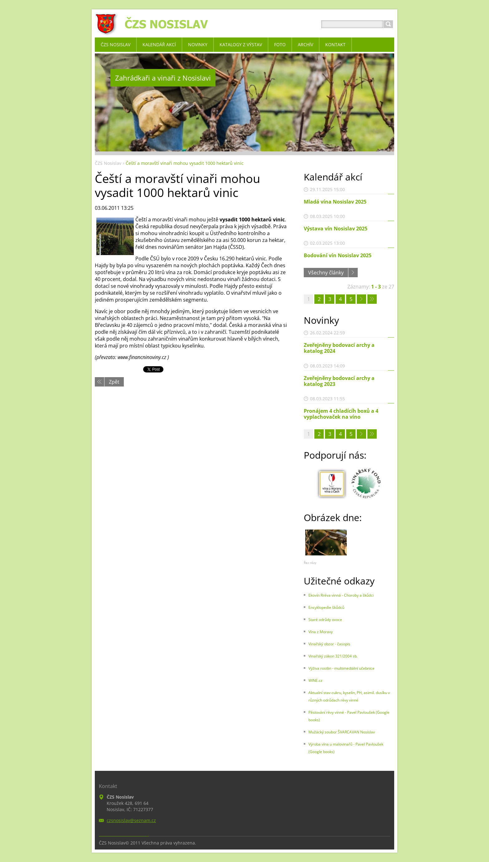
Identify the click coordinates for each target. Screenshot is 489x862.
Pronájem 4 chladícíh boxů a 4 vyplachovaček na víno (341, 413)
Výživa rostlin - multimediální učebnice (341, 668)
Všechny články (326, 272)
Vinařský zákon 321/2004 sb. (333, 656)
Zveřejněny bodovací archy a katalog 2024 (339, 348)
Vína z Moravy (320, 631)
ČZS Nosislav (108, 163)
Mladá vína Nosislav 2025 (335, 201)
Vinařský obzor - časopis (329, 644)
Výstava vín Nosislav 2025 (335, 228)
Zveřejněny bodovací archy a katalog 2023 (339, 381)
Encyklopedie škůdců (326, 607)
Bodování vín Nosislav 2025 (337, 255)
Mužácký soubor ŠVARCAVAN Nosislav (341, 732)
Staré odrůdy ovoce (325, 619)
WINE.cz (315, 680)
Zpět (114, 381)
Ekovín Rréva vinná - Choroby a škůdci (341, 595)
